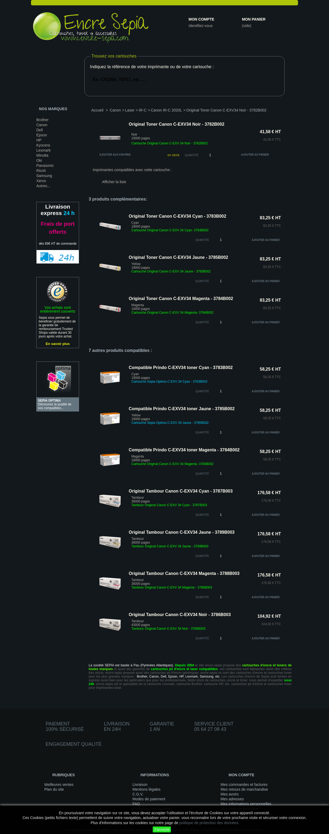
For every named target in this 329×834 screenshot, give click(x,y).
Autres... (43, 186)
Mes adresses (232, 799)
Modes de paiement (148, 799)
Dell (39, 130)
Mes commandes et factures (244, 784)
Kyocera (43, 145)
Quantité (191, 155)
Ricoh (41, 170)
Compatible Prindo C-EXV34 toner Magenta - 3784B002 (184, 450)
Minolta (42, 155)
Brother (42, 120)
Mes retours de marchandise (244, 789)
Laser (130, 110)
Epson (41, 135)
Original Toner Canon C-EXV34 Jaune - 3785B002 (178, 257)
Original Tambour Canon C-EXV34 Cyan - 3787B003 (181, 491)
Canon (41, 125)
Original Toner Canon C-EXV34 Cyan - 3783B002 (177, 216)
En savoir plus (58, 344)
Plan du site (54, 789)
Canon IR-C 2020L (166, 110)
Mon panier (253, 19)
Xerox (41, 181)
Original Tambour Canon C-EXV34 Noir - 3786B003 (180, 614)
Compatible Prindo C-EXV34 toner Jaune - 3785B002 (182, 408)
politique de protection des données (208, 823)
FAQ (136, 804)
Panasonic (45, 165)
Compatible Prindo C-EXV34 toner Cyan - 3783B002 (181, 367)
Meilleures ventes (58, 784)
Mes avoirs (230, 794)
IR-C (143, 110)
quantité (202, 240)
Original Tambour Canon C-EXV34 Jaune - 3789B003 (181, 532)
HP (38, 140)
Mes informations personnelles (246, 804)
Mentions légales (146, 789)
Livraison (139, 784)
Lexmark (43, 150)
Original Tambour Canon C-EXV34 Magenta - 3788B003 (184, 573)
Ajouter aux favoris (115, 154)
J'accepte (162, 829)
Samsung (44, 176)
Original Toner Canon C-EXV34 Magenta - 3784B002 (181, 298)
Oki (39, 160)
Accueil (97, 110)
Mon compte (201, 19)
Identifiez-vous (201, 26)
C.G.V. (137, 794)
